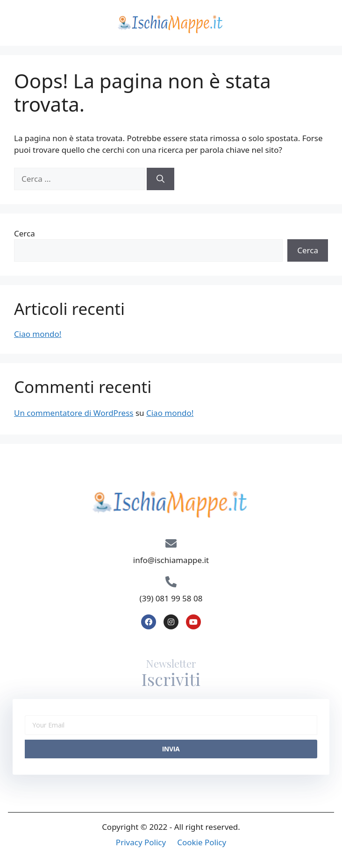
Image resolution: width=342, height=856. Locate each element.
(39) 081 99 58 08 (171, 598)
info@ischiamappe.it (171, 560)
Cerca (24, 233)
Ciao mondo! (37, 333)
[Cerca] (160, 179)
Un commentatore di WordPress (73, 412)
